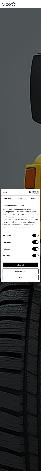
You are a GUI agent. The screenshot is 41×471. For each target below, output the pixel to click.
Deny (20, 277)
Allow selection (20, 271)
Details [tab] (20, 198)
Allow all (20, 265)
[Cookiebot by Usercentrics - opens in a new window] (29, 192)
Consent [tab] (7, 198)
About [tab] (33, 198)
